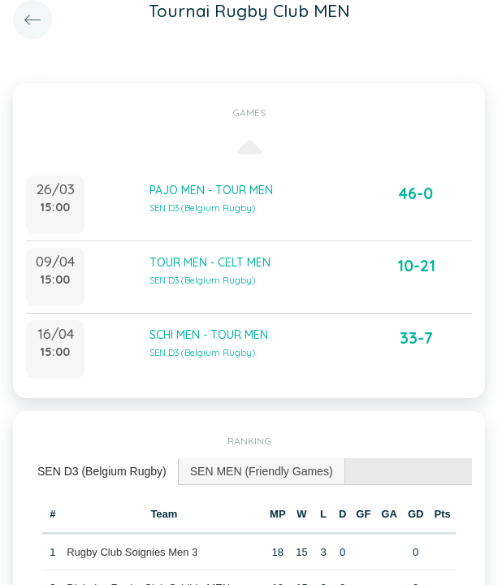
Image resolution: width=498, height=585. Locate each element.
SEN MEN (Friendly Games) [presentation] (261, 471)
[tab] (102, 471)
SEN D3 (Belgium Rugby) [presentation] (102, 471)
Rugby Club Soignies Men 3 (132, 552)
